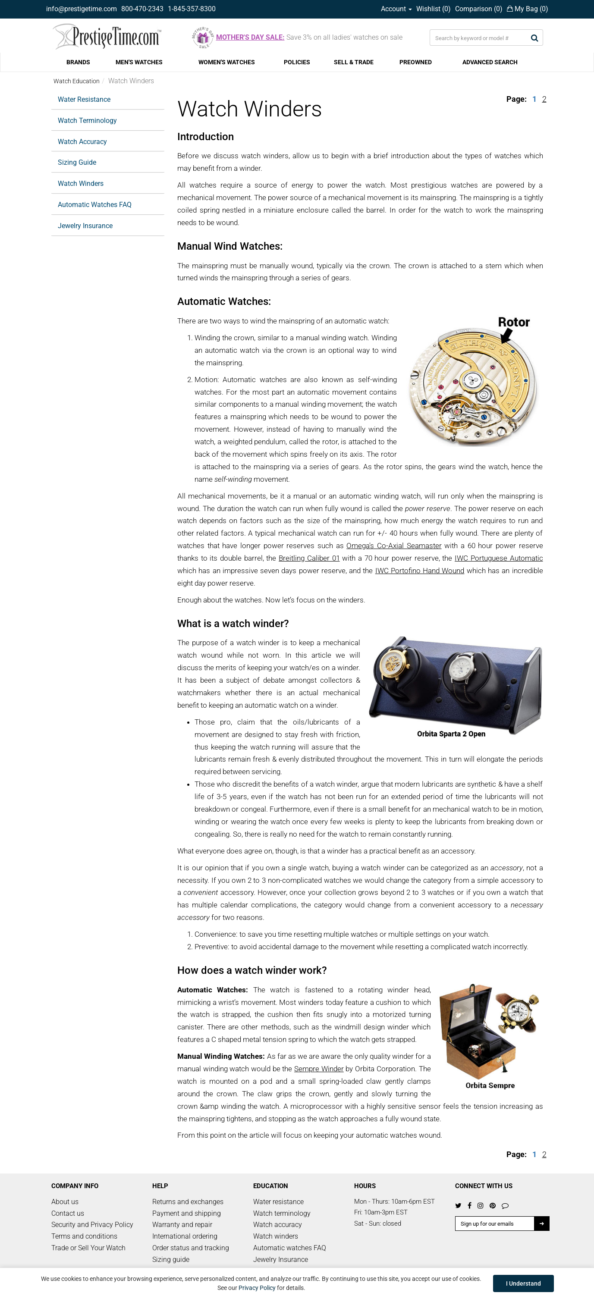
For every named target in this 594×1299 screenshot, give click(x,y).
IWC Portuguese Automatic (499, 558)
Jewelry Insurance (85, 226)
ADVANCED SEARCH (490, 62)
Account (396, 9)
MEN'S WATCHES (139, 62)
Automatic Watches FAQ (95, 205)
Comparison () (479, 9)
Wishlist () (433, 9)
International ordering (184, 1236)
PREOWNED (415, 62)
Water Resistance (84, 99)
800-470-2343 (142, 9)
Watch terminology (282, 1213)
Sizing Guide (77, 162)
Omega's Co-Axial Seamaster (393, 545)
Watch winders (275, 1236)
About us (65, 1202)
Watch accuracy (277, 1225)
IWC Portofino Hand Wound (420, 570)
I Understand (523, 1283)
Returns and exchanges (187, 1202)
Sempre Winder (319, 1068)
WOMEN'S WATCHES (226, 62)
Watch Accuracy (82, 142)
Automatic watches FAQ (289, 1248)
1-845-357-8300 (192, 9)
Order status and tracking (190, 1248)
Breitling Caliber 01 (309, 558)
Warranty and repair (182, 1225)
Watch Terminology (87, 120)
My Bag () (527, 9)
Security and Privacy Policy (92, 1225)
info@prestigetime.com (81, 9)
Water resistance (278, 1202)
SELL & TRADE (354, 62)
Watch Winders (81, 183)
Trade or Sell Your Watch (88, 1248)
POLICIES (297, 62)
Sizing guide (170, 1259)
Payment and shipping (186, 1213)
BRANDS (78, 62)
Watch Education (76, 81)
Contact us (67, 1213)
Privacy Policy (257, 1287)
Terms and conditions (84, 1236)
